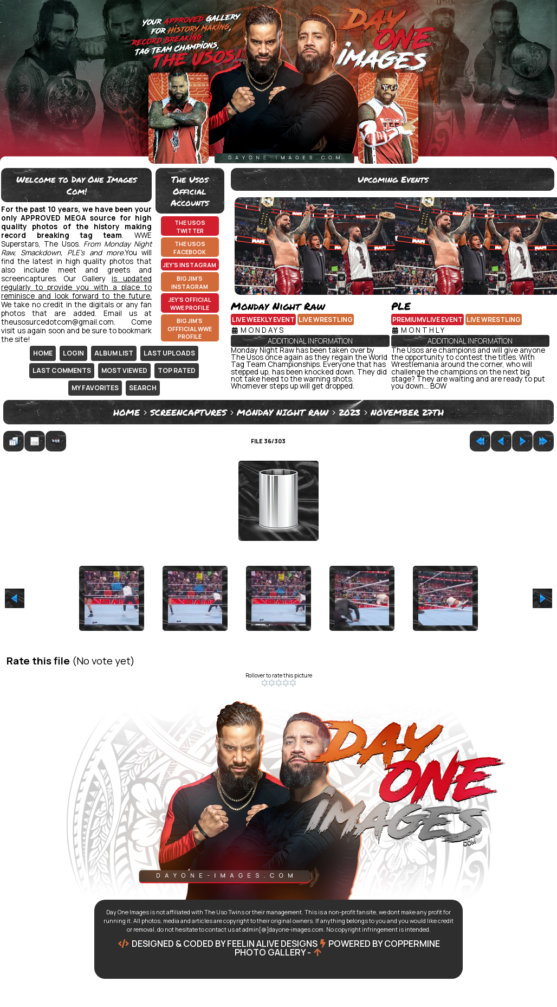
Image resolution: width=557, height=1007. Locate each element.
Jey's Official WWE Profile (190, 304)
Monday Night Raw (282, 412)
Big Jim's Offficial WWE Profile (189, 328)
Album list (113, 353)
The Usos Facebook (189, 248)
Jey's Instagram (189, 265)
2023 (349, 412)
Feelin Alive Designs (272, 944)
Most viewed (124, 370)
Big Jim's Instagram (189, 283)
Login (73, 353)
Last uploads (169, 353)
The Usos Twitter (189, 227)
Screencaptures (188, 412)
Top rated (177, 370)
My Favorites (95, 387)
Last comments (62, 370)
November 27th (407, 412)
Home (43, 353)
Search (143, 387)
